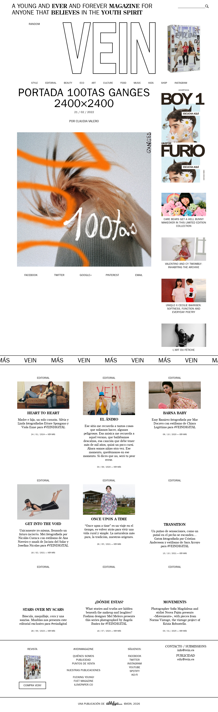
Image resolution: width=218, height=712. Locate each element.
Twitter (134, 660)
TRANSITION (175, 525)
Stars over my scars (43, 610)
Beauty (68, 83)
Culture (108, 83)
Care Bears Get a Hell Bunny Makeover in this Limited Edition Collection (183, 223)
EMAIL (139, 275)
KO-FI (134, 675)
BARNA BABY (174, 413)
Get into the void (43, 524)
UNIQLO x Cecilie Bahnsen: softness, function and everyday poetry (183, 309)
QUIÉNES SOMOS (83, 656)
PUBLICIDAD (83, 660)
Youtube (134, 667)
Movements (174, 602)
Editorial (50, 83)
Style (34, 83)
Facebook (134, 656)
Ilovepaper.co (83, 685)
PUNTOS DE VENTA (83, 664)
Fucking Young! (83, 677)
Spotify (135, 671)
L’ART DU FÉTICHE (184, 350)
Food (123, 83)
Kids (151, 83)
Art (94, 83)
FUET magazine (83, 681)
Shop (164, 83)
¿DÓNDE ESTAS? (109, 602)
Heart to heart (43, 413)
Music (137, 83)
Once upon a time (109, 519)
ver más (51, 435)
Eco (82, 83)
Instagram (181, 83)
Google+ (6, 709)
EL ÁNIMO (109, 419)
